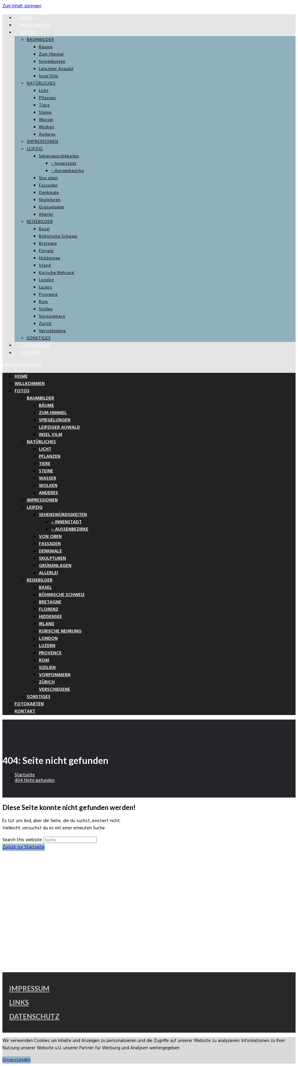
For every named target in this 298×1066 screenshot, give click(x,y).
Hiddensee (50, 616)
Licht (45, 449)
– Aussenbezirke (69, 529)
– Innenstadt (66, 522)
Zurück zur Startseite (23, 847)
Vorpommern (54, 675)
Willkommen (30, 383)
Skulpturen (52, 558)
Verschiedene (54, 689)
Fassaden (50, 544)
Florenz (48, 609)
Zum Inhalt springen (21, 6)
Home (21, 376)
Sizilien (47, 667)
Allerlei (48, 573)
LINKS (19, 1002)
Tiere (44, 463)
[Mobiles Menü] (22, 364)
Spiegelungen (54, 420)
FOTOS (22, 391)
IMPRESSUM (29, 988)
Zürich (47, 682)
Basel (45, 587)
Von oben (50, 536)
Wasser (47, 478)
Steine (46, 471)
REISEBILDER (40, 580)
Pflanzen (49, 456)
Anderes (48, 493)
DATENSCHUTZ (34, 1016)
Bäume (46, 405)
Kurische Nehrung (60, 631)
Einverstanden (16, 1060)
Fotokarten (29, 704)
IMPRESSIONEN (42, 500)
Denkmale (50, 551)
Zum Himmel (53, 413)
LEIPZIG (35, 507)
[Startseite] (25, 774)
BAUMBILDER (40, 398)
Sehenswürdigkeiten (63, 514)
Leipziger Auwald (59, 427)
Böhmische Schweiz (62, 595)
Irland (46, 624)
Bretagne (50, 602)
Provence (50, 653)
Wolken (48, 485)
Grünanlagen (55, 565)
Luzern (47, 645)
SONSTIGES (38, 696)
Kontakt (25, 711)
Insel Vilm (50, 434)
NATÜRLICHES (41, 442)
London (48, 638)
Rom (44, 660)
